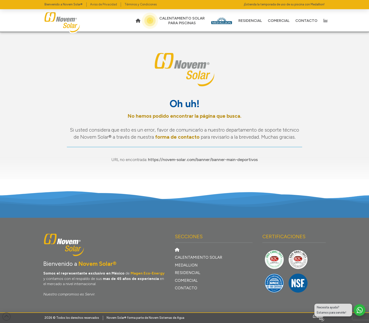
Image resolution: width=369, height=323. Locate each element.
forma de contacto (177, 137)
